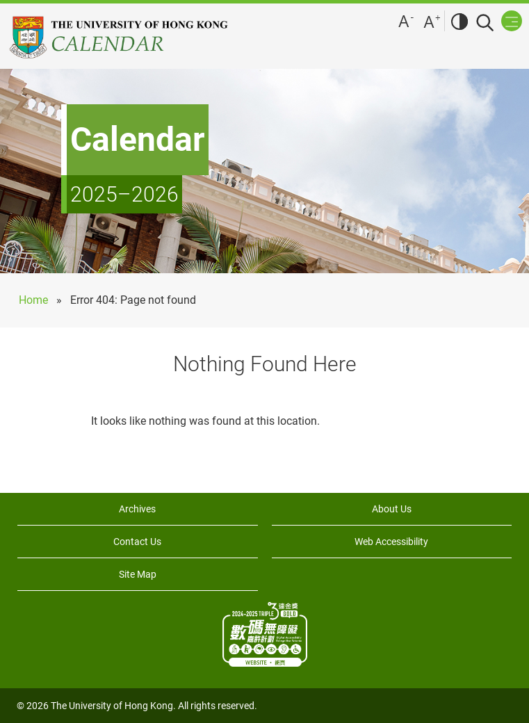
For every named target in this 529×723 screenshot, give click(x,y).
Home (33, 300)
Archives (137, 508)
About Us (392, 508)
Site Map (137, 574)
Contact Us (137, 541)
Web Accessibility (391, 541)
